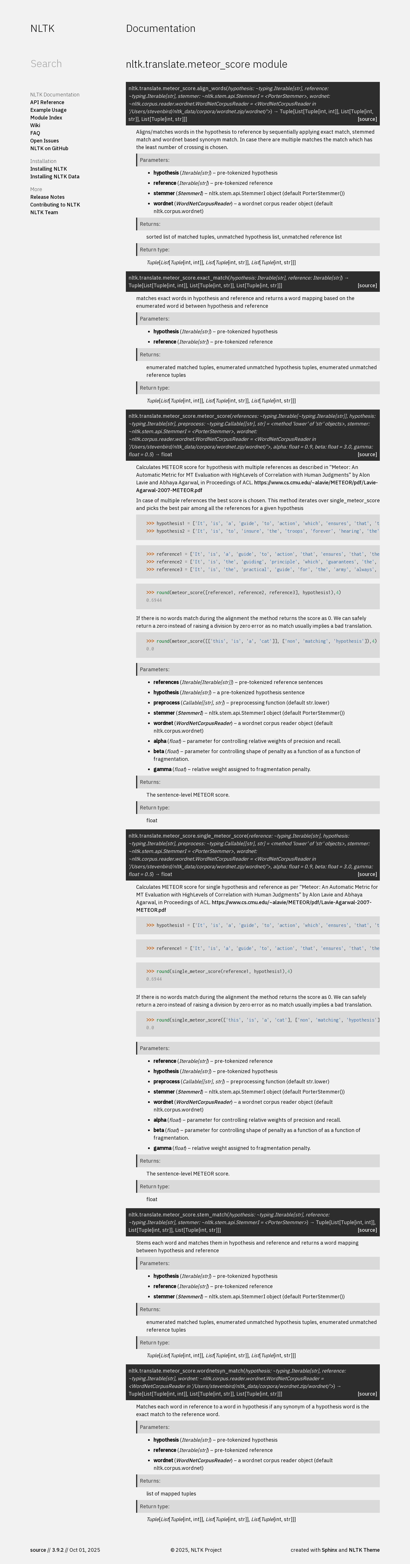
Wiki (35, 125)
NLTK (42, 28)
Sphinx (329, 1550)
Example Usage (48, 110)
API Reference (47, 102)
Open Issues (44, 140)
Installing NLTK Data (54, 176)
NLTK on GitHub (49, 148)
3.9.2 (58, 1550)
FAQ (35, 133)
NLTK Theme (364, 1550)
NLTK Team (44, 212)
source (38, 1550)
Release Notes (47, 197)
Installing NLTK (48, 169)
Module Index (46, 117)
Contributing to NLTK (55, 204)
